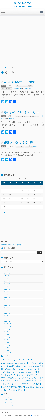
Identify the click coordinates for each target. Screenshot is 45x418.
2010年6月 (7, 337)
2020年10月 (7, 273)
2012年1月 (7, 302)
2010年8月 (7, 331)
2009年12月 (7, 353)
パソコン (23, 116)
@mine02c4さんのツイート (11, 245)
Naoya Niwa (28, 88)
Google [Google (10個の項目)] (12, 363)
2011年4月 (7, 310)
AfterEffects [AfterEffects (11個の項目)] (20, 360)
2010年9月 (7, 329)
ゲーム (17, 85)
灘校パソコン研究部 (6, 88)
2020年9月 (7, 276)
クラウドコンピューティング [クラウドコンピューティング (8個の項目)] (18, 375)
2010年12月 (7, 321)
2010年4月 (7, 342)
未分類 (3, 85)
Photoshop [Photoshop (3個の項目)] (25, 366)
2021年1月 (7, 270)
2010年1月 (7, 350)
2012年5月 (7, 294)
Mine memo (22, 3)
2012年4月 (7, 297)
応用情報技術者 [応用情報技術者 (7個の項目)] (23, 387)
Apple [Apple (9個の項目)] (35, 360)
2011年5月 (7, 308)
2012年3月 (7, 300)
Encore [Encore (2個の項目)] (3, 363)
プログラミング (25, 85)
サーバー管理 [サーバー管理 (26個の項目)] (7, 377)
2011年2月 (7, 315)
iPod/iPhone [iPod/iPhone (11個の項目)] (32, 363)
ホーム (3, 67)
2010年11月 (7, 323)
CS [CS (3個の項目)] (38, 360)
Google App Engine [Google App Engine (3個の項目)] (21, 363)
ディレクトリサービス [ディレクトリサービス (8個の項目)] (24, 381)
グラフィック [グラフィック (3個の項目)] (33, 375)
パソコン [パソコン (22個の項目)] (18, 384)
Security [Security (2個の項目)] (37, 366)
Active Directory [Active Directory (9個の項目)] (9, 360)
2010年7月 (7, 334)
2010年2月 (7, 347)
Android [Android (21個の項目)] (28, 360)
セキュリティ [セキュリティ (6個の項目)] (23, 378)
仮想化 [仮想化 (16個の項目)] (38, 384)
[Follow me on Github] (7, 12)
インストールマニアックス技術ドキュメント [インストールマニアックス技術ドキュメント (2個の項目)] (22, 372)
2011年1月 (7, 318)
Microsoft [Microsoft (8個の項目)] (9, 366)
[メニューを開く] (41, 11)
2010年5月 (7, 339)
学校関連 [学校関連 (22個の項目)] (13, 387)
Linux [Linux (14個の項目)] (3, 366)
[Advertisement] (22, 41)
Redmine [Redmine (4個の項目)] (31, 366)
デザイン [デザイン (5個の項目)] (36, 381)
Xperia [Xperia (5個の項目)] (21, 369)
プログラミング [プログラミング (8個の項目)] (29, 384)
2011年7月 (7, 305)
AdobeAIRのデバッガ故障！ (20, 82)
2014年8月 (7, 289)
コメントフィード (9, 402)
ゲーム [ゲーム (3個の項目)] (40, 375)
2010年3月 (7, 345)
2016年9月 (7, 281)
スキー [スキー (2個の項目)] (16, 378)
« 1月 (3, 213)
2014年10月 (7, 286)
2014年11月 (7, 284)
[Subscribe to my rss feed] (2, 12)
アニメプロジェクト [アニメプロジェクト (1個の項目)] (28, 369)
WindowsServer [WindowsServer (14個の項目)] (11, 369)
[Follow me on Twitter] (4, 12)
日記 (31, 85)
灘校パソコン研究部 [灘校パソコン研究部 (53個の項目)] (14, 390)
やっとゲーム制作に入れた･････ (23, 112)
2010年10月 (7, 326)
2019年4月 (7, 278)
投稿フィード (8, 399)
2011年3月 (7, 313)
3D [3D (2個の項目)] (2, 360)
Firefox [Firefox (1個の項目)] (7, 363)
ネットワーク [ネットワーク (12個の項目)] (8, 384)
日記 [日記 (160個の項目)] (32, 386)
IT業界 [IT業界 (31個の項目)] (40, 363)
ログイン (7, 397)
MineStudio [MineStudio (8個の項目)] (17, 366)
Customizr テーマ (26, 415)
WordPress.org (8, 405)
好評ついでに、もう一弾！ (19, 142)
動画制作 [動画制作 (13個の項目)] (4, 387)
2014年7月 (7, 292)
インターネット (20, 146)
